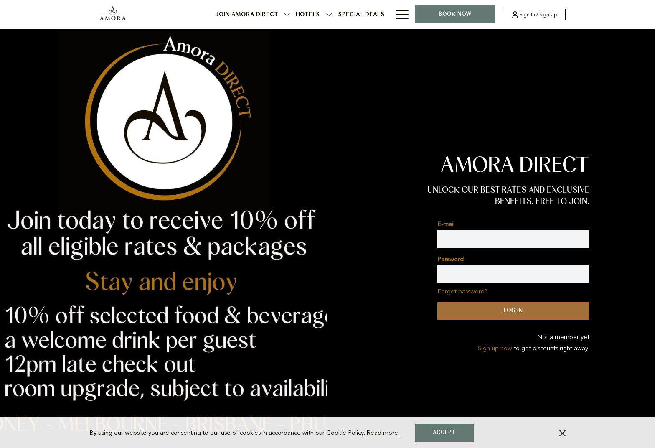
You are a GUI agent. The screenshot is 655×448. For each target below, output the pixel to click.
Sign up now (495, 348)
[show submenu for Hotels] (329, 14)
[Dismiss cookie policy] (562, 432)
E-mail (445, 224)
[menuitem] (247, 14)
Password (450, 259)
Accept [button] (444, 432)
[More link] (399, 14)
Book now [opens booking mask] (455, 14)
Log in (513, 310)
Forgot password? (462, 291)
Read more (382, 432)
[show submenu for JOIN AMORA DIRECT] (287, 14)
